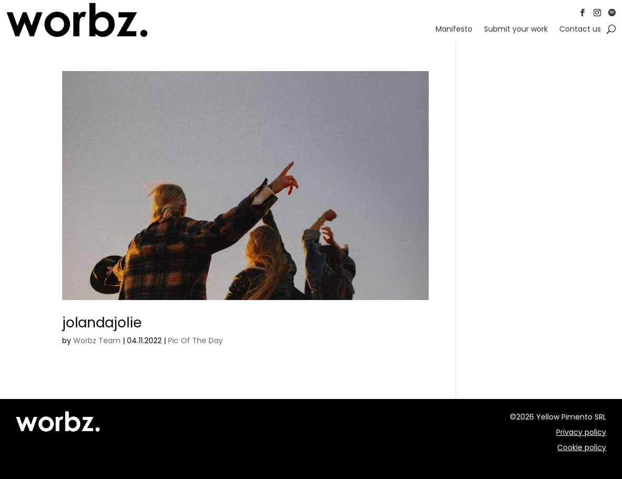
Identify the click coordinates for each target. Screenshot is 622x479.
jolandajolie (102, 322)
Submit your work (516, 29)
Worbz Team (97, 340)
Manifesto (454, 29)
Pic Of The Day (195, 340)
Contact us (580, 29)
